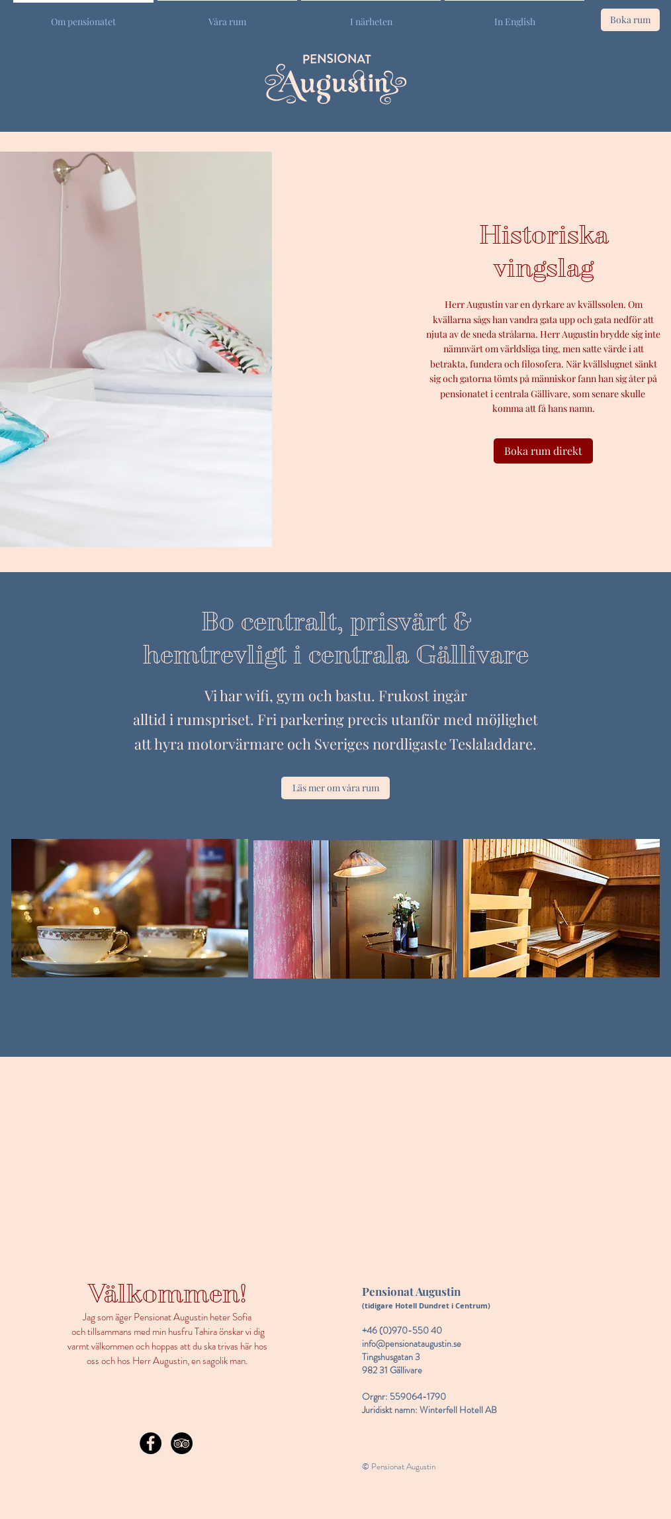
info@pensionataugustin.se (411, 1343)
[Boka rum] (630, 20)
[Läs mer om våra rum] (335, 788)
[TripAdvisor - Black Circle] (182, 1443)
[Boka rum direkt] (543, 451)
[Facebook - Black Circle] (150, 1443)
